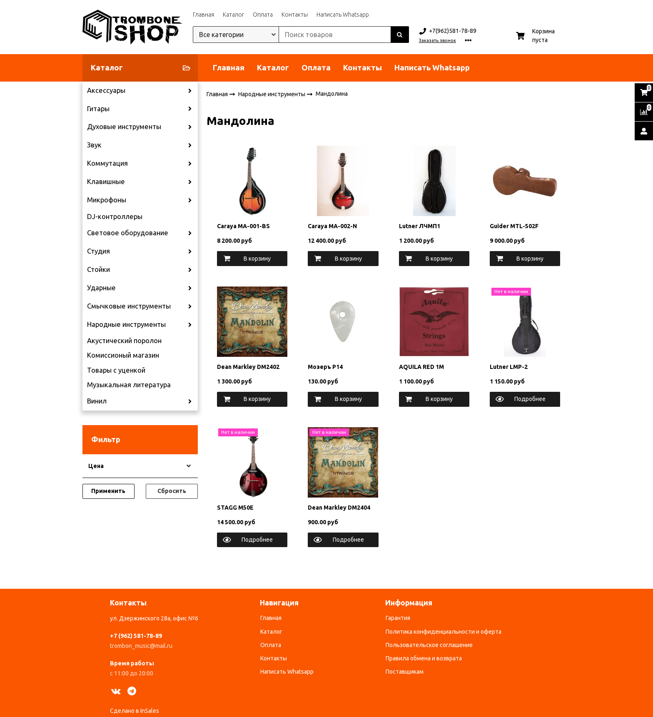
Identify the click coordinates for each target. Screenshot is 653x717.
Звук (94, 145)
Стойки (98, 269)
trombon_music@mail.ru (141, 645)
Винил (97, 401)
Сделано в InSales (134, 710)
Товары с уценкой (116, 370)
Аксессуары (106, 90)
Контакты (295, 14)
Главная (203, 14)
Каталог (233, 14)
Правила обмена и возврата (424, 658)
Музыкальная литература (129, 384)
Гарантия (398, 618)
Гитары (98, 108)
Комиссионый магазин (123, 355)
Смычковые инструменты (129, 306)
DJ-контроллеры (114, 216)
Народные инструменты (126, 324)
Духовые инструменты (124, 126)
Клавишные (106, 181)
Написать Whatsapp (343, 14)
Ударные (101, 287)
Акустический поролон (124, 340)
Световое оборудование (127, 233)
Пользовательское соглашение (429, 645)
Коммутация (107, 163)
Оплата (263, 14)
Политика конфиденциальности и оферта (443, 631)
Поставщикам (405, 671)
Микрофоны (106, 200)
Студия (98, 251)
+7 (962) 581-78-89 (136, 635)
